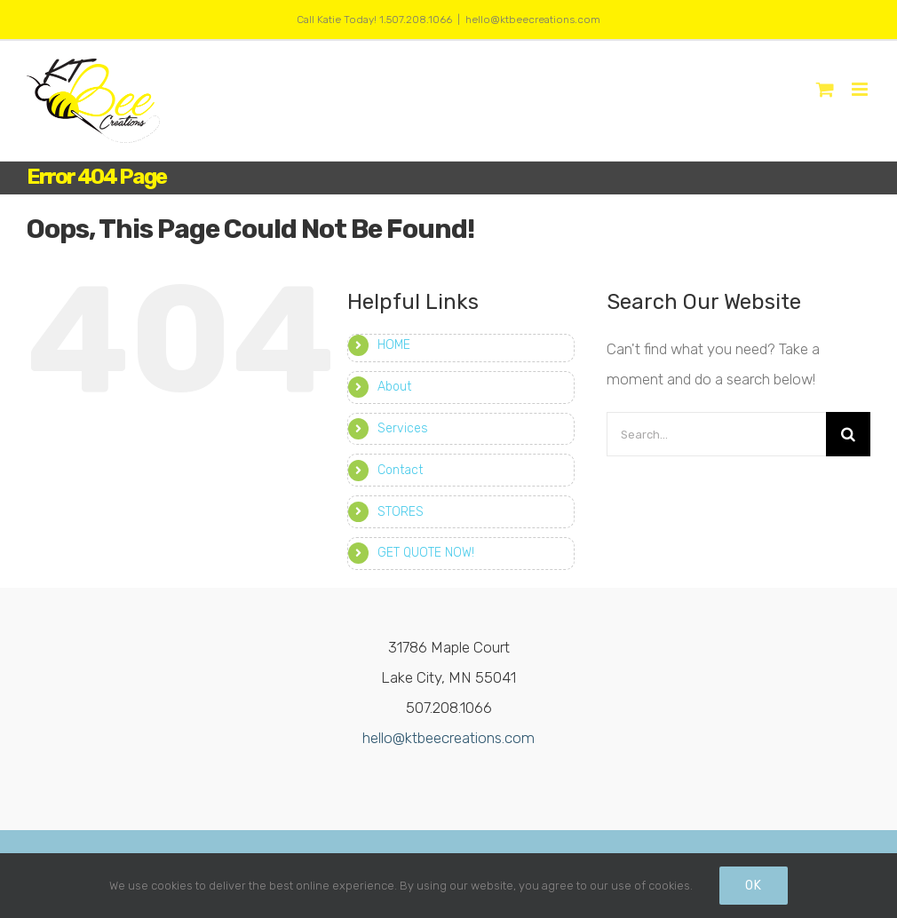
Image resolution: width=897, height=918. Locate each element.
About (394, 386)
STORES (400, 511)
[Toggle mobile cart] (825, 89)
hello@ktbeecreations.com (532, 19)
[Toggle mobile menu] (861, 89)
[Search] (848, 434)
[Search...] (716, 434)
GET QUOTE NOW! (425, 552)
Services (402, 428)
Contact (400, 470)
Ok (753, 885)
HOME (393, 344)
